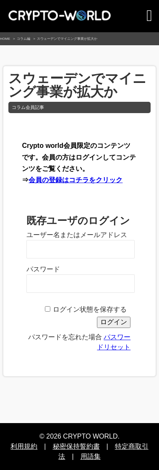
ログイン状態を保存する (90, 309)
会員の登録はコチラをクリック (76, 179)
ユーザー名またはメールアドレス (76, 234)
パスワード (43, 269)
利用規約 (23, 446)
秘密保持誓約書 (76, 446)
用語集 (91, 456)
